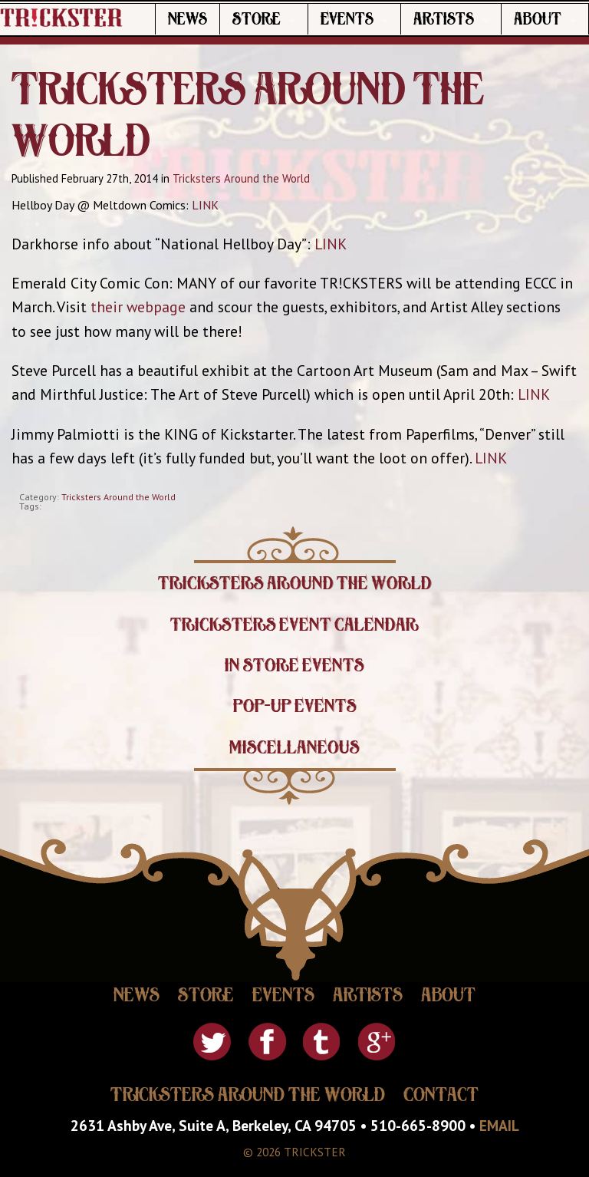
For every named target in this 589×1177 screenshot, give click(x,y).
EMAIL (499, 1125)
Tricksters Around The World (247, 1094)
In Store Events (294, 665)
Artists (443, 19)
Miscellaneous (294, 747)
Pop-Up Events (295, 705)
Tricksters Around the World (241, 178)
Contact (441, 1094)
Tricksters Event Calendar (294, 624)
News (187, 19)
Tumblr (322, 1041)
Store (256, 19)
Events (347, 19)
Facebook (267, 1041)
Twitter (212, 1041)
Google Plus (377, 1041)
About (537, 19)
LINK (205, 205)
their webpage (138, 306)
